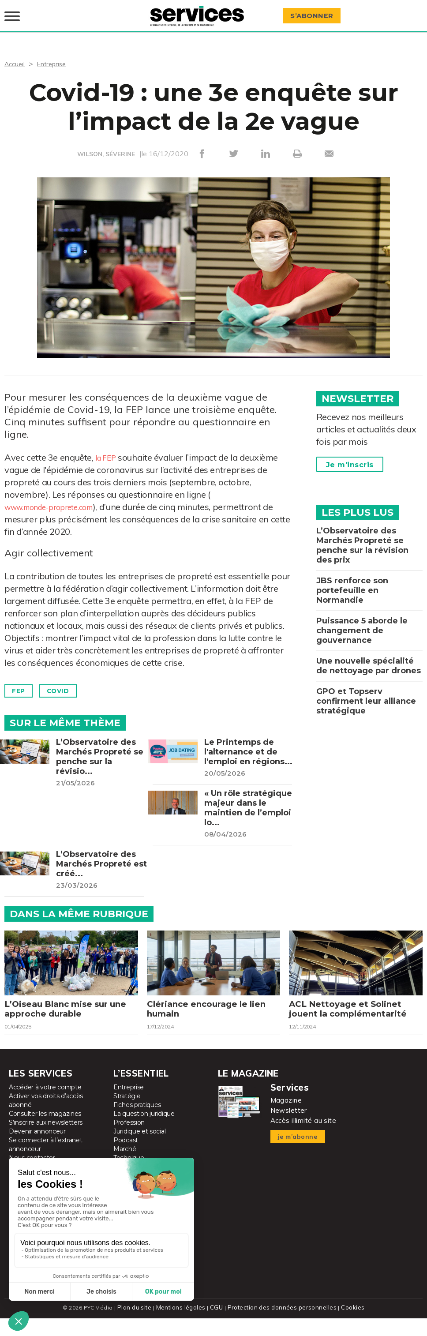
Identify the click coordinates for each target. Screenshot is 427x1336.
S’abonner (315, 12)
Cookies (349, 1325)
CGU (217, 1325)
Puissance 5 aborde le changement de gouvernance (362, 621)
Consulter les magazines (45, 1132)
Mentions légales (183, 1325)
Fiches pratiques (137, 1123)
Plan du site (137, 1325)
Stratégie (126, 1114)
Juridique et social (139, 1149)
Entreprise (55, 54)
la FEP (108, 448)
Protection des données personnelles (280, 1325)
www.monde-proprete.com (58, 497)
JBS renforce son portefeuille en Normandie (352, 581)
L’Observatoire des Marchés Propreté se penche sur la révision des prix (362, 536)
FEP (21, 682)
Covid (67, 682)
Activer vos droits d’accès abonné (46, 1118)
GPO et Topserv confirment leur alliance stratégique (366, 692)
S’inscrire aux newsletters (45, 1141)
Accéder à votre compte (45, 1105)
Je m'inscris (350, 456)
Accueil (15, 54)
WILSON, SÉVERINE (106, 145)
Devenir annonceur (37, 1149)
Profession (129, 1141)
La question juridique (144, 1132)
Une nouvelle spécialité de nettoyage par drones (368, 657)
